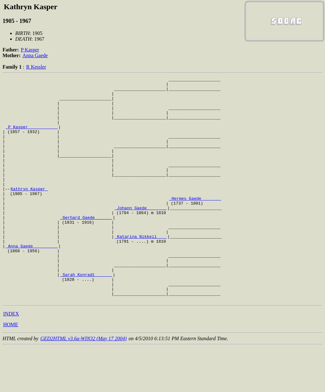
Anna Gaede (35, 55)
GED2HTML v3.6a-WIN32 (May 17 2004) (83, 383)
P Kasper (30, 49)
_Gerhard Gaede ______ (86, 246)
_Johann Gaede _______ (141, 234)
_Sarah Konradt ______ (86, 314)
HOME (10, 369)
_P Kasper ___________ (32, 137)
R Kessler (36, 67)
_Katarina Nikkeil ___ (141, 269)
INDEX (11, 358)
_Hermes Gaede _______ (195, 223)
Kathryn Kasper (29, 211)
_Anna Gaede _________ (32, 280)
